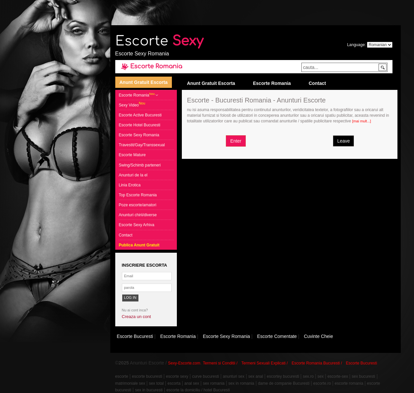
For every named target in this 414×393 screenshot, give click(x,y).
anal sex (191, 383)
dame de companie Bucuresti (283, 383)
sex (321, 376)
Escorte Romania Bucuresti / (317, 363)
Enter (235, 141)
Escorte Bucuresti (361, 363)
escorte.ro (322, 383)
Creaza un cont (136, 316)
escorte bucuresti (147, 376)
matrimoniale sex (130, 383)
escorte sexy (177, 376)
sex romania (214, 383)
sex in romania (241, 383)
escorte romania (349, 383)
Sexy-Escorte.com (184, 363)
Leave (343, 141)
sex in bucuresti (149, 390)
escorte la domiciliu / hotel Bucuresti (198, 390)
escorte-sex (338, 376)
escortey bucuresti (283, 376)
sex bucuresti (363, 376)
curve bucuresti (205, 376)
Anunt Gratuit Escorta (144, 82)
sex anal (255, 376)
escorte (121, 376)
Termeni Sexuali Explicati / (264, 363)
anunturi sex (233, 376)
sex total (156, 383)
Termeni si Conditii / (220, 363)
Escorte (159, 41)
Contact (317, 83)
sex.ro (308, 376)
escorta (174, 383)
